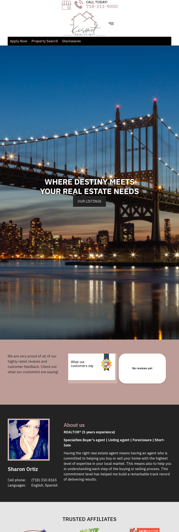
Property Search (44, 41)
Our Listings (89, 201)
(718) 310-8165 (44, 480)
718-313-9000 (102, 6)
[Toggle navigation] (111, 23)
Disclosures (71, 41)
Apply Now (18, 41)
